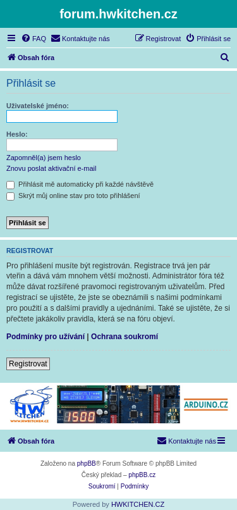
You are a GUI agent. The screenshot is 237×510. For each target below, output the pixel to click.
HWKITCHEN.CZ (137, 504)
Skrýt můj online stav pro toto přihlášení (73, 195)
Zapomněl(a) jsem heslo (43, 157)
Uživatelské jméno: (37, 105)
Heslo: (17, 134)
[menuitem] (33, 38)
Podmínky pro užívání (45, 336)
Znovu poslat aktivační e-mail (51, 168)
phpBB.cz (141, 474)
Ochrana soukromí (124, 336)
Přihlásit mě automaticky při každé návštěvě (80, 184)
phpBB (86, 463)
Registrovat (28, 363)
